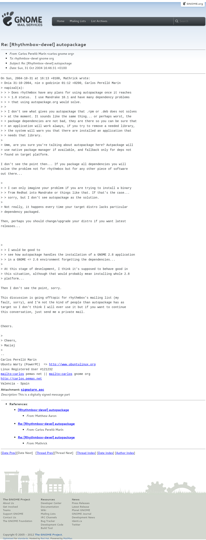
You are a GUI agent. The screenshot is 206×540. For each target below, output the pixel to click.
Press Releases (80, 503)
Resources (48, 499)
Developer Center (51, 503)
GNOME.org (194, 4)
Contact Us (9, 517)
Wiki (43, 510)
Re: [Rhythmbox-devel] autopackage (46, 423)
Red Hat (44, 538)
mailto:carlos (12, 374)
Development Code (52, 524)
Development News (83, 517)
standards (23, 538)
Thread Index (86, 453)
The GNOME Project (16, 499)
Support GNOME (13, 513)
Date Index (105, 453)
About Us (8, 503)
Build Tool (47, 528)
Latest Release (80, 506)
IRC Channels (49, 517)
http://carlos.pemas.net (21, 379)
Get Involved (10, 506)
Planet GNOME (81, 510)
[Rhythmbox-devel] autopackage (43, 410)
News (75, 499)
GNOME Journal (81, 513)
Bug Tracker (48, 521)
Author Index (125, 453)
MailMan (67, 538)
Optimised (8, 538)
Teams (7, 510)
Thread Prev (44, 453)
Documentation (50, 506)
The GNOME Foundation (17, 521)
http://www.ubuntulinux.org (72, 364)
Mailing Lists (78, 21)
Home (61, 21)
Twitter (76, 524)
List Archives (99, 21)
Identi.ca (77, 521)
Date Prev (9, 453)
